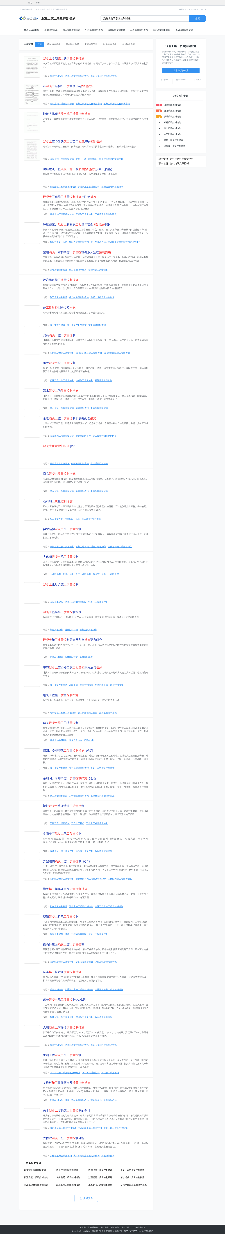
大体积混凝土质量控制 (61, 1155)
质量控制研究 (71, 657)
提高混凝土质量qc (84, 962)
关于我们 (83, 1227)
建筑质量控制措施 (161, 29)
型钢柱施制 (60, 916)
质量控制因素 (56, 657)
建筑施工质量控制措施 (35, 1170)
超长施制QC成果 (64, 999)
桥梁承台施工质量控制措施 (133, 1184)
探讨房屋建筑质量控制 (89, 186)
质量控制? (89, 740)
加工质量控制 (56, 519)
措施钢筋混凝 (109, 44)
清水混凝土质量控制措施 (62, 408)
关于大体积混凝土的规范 (88, 574)
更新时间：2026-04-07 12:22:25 (192, 9)
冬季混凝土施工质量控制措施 (109, 685)
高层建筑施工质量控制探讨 (63, 1128)
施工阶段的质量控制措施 (100, 1184)
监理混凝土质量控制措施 (100, 1177)
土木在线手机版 (138, 1227)
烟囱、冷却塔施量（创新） (69, 750)
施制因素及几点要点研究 (72, 639)
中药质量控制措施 (94, 29)
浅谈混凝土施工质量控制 (62, 353)
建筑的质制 (60, 722)
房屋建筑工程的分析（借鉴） (78, 169)
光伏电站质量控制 (179, 163)
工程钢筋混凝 (91, 44)
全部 (39, 44)
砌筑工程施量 (60, 695)
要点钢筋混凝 (72, 44)
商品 (59, 473)
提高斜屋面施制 (63, 944)
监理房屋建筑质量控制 (112, 186)
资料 (38, 3)
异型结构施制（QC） (67, 861)
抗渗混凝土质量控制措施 (36, 1177)
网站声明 (104, 1227)
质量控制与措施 (72, 519)
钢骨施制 (59, 363)
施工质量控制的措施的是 (111, 159)
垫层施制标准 (62, 612)
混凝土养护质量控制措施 (77, 76)
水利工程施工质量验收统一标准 (65, 1072)
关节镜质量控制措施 (79, 297)
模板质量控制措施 (184, 29)
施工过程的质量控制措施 (68, 1184)
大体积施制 (60, 556)
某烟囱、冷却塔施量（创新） (71, 778)
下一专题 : (164, 163)
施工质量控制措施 (71, 29)
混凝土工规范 (56, 602)
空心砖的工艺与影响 (72, 141)
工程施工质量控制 (84, 214)
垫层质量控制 (56, 629)
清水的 (60, 390)
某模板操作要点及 (66, 1082)
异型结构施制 (62, 529)
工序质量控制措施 (139, 29)
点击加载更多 (86, 1198)
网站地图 (125, 1227)
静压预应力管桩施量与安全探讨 (77, 224)
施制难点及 (59, 307)
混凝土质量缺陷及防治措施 (89, 103)
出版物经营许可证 (145, 1231)
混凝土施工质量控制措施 (57, 9)
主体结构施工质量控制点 (120, 546)
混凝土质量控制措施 (60, 463)
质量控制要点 (86, 657)
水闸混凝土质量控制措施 (68, 1177)
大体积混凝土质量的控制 (62, 574)
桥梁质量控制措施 (172, 116)
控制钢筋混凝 (53, 44)
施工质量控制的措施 (76, 325)
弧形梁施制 (60, 584)
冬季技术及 (62, 972)
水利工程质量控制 (91, 1072)
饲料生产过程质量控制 (181, 158)
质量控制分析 (107, 1155)
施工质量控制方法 (58, 685)
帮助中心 (115, 1227)
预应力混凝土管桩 (58, 242)
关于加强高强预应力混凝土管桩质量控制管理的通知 (116, 242)
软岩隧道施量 (60, 280)
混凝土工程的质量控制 (86, 159)
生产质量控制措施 (99, 463)
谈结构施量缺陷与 (68, 86)
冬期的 (63, 58)
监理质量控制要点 (58, 269)
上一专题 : (164, 158)
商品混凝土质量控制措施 (62, 491)
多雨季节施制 (62, 833)
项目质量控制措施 (172, 110)
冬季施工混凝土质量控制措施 (109, 989)
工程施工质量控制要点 (106, 214)
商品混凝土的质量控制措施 (104, 76)
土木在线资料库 (25, 9)
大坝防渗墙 (63, 1027)
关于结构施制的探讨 (66, 1110)
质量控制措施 (50, 29)
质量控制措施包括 (116, 29)
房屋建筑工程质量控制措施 (63, 186)
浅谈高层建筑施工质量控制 (117, 353)
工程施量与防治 (69, 196)
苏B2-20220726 (130, 1231)
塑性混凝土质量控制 (60, 823)
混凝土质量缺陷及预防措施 (117, 103)
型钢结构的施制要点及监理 (77, 252)
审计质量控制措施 (172, 128)
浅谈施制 (59, 335)
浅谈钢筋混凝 (128, 44)
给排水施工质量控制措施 (100, 1170)
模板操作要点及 (65, 889)
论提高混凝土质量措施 (106, 962)
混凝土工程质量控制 (98, 602)
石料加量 (58, 501)
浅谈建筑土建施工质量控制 (89, 353)
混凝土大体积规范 (110, 574)
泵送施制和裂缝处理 (69, 418)
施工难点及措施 (57, 325)
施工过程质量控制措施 (67, 1170)
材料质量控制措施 (172, 122)
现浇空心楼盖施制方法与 (72, 667)
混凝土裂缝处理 (83, 436)
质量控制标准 (71, 629)
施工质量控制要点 (77, 269)
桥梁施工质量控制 (103, 380)
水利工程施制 (62, 1055)
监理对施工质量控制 (98, 269)
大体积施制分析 (63, 1138)
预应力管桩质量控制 (79, 242)
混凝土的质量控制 (88, 629)
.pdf (59, 446)
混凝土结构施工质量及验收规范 (91, 546)
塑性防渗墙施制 (63, 806)
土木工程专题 (39, 9)
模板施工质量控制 (84, 380)
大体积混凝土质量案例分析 (86, 1155)
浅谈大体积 (66, 113)
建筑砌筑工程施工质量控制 (63, 712)
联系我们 (94, 1227)
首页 (30, 3)
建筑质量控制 (75, 740)
